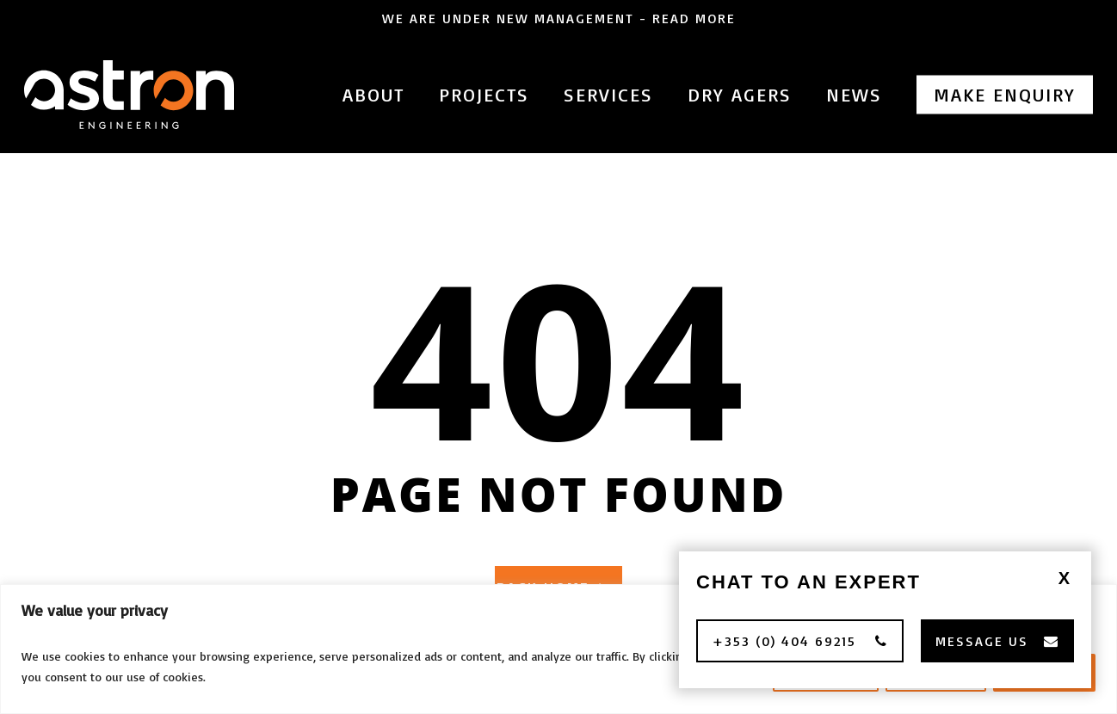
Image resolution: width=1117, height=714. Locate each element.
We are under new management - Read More (559, 18)
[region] (558, 649)
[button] (800, 640)
